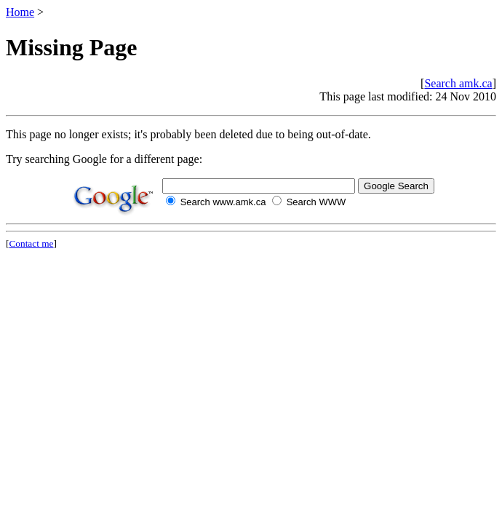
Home (20, 12)
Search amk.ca (458, 83)
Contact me (31, 243)
